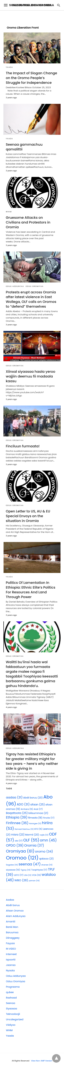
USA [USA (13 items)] (27, 875)
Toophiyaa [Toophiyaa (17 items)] (39, 869)
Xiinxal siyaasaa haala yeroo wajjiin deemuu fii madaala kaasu (30, 376)
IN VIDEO (11, 948)
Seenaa (10, 1003)
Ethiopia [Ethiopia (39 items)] (16, 817)
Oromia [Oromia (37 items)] (34, 845)
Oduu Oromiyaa (34, 286)
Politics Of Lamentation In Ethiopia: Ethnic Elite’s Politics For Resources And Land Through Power (30, 589)
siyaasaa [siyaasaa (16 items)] (13, 869)
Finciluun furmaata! (23, 446)
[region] (32, 16)
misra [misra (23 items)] (18, 834)
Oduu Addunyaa (15, 286)
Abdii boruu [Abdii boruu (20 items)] (33, 797)
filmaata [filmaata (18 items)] (35, 817)
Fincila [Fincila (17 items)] (48, 817)
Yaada (9, 67)
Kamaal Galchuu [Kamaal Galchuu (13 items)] (24, 829)
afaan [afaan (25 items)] (37, 804)
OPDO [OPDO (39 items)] (15, 845)
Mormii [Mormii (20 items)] (32, 834)
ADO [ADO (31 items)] (23, 804)
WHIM (9, 211)
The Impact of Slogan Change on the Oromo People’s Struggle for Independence (31, 78)
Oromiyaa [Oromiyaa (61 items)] (20, 851)
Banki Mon (12, 927)
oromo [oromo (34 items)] (44, 851)
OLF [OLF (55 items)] (31, 840)
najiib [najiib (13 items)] (44, 835)
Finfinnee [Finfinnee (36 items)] (17, 823)
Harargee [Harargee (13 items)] (35, 823)
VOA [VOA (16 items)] (36, 875)
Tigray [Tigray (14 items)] (26, 870)
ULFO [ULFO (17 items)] (18, 875)
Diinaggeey (12, 938)
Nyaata (10, 970)
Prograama (13, 986)
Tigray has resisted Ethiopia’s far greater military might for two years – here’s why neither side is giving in (32, 761)
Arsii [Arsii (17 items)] (38, 809)
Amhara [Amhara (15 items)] (27, 809)
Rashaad (11, 997)
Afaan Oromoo (15, 910)
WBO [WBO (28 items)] (21, 880)
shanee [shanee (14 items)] (47, 864)
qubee (10, 992)
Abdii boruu (13, 905)
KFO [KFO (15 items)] (38, 829)
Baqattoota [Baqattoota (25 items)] (17, 813)
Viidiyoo (10, 1025)
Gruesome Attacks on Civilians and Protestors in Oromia (28, 222)
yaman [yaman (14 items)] (34, 880)
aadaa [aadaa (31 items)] (14, 797)
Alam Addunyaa (15, 916)
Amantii (10, 921)
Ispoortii (10, 959)
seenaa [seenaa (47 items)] (30, 864)
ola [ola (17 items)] (19, 840)
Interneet (11, 954)
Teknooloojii (13, 1014)
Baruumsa (12, 932)
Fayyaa (10, 943)
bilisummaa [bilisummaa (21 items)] (38, 813)
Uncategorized (14, 1019)
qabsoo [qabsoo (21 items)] (46, 858)
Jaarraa (11, 965)
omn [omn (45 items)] (48, 840)
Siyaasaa (11, 1008)
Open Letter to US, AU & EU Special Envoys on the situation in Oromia (28, 516)
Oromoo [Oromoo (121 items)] (22, 857)
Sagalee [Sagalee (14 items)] (12, 864)
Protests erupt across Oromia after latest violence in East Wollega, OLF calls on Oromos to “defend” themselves (31, 299)
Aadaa (10, 899)
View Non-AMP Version (41, 1060)
